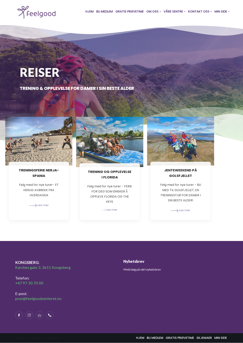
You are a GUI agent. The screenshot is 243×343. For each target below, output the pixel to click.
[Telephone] (50, 315)
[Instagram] (29, 315)
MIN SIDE (220, 338)
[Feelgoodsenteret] (36, 12)
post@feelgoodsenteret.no (38, 298)
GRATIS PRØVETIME (129, 11)
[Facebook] (19, 315)
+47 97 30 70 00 (29, 283)
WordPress (50, 338)
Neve (20, 338)
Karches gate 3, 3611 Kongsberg (43, 267)
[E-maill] (39, 315)
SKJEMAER (204, 338)
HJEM (89, 11)
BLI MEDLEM (104, 11)
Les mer (23, 205)
